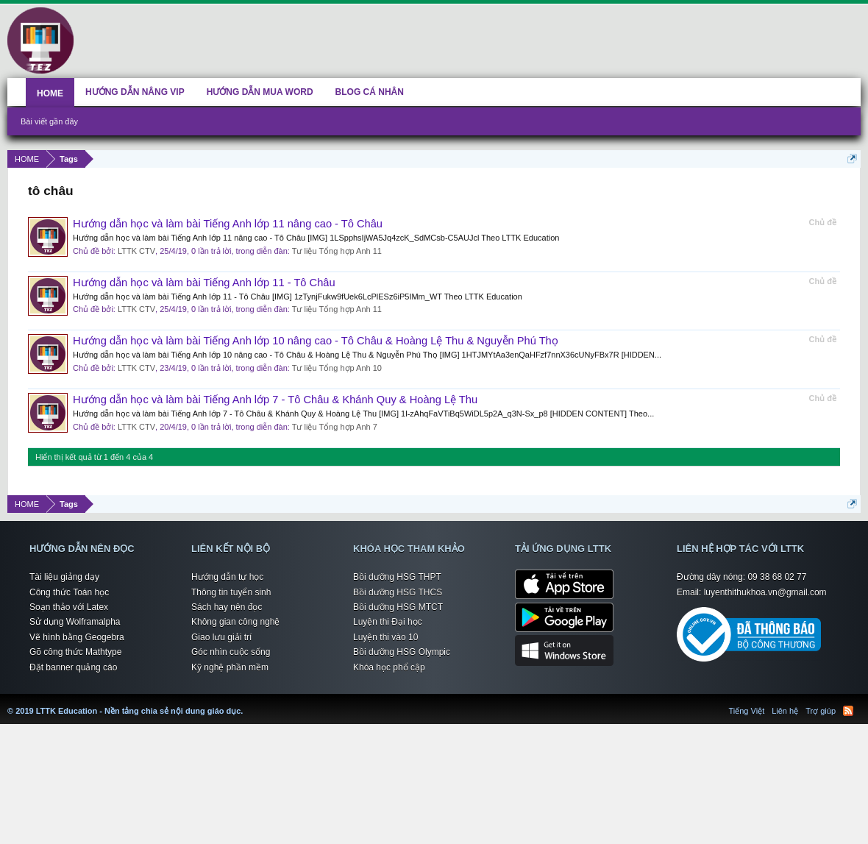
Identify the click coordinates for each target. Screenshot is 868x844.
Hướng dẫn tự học (227, 577)
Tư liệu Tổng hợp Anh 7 (334, 426)
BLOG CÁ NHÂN (369, 92)
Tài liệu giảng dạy (64, 577)
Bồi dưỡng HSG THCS (397, 592)
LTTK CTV (136, 251)
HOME (50, 93)
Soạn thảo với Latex (68, 607)
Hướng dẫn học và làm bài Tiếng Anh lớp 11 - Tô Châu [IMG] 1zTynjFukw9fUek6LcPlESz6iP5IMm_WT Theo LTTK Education (297, 296)
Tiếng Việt (747, 710)
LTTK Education (246, 702)
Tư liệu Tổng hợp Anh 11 (337, 251)
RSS (848, 711)
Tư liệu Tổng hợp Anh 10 (337, 368)
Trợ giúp (820, 710)
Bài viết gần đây (49, 121)
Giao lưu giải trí (221, 637)
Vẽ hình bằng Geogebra (76, 637)
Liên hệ (785, 710)
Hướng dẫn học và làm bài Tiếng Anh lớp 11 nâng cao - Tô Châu (228, 224)
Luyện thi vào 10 (385, 637)
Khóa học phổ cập (389, 667)
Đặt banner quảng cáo (73, 667)
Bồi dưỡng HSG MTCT (398, 607)
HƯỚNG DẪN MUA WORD (260, 92)
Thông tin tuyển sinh (231, 592)
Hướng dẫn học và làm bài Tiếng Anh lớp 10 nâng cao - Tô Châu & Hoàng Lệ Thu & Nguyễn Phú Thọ (315, 341)
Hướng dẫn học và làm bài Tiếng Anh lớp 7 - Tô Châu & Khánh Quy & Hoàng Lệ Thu (275, 399)
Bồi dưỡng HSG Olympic (401, 652)
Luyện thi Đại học (387, 622)
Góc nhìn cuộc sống (230, 652)
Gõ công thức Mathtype (75, 652)
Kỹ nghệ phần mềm (229, 667)
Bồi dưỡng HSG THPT (397, 577)
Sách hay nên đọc (226, 607)
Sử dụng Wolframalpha (75, 622)
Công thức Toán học (69, 592)
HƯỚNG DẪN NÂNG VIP (135, 92)
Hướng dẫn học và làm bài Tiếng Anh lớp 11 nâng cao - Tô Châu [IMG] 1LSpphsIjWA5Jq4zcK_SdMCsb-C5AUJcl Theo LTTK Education (316, 237)
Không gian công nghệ (235, 622)
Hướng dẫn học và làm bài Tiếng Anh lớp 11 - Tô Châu (204, 282)
